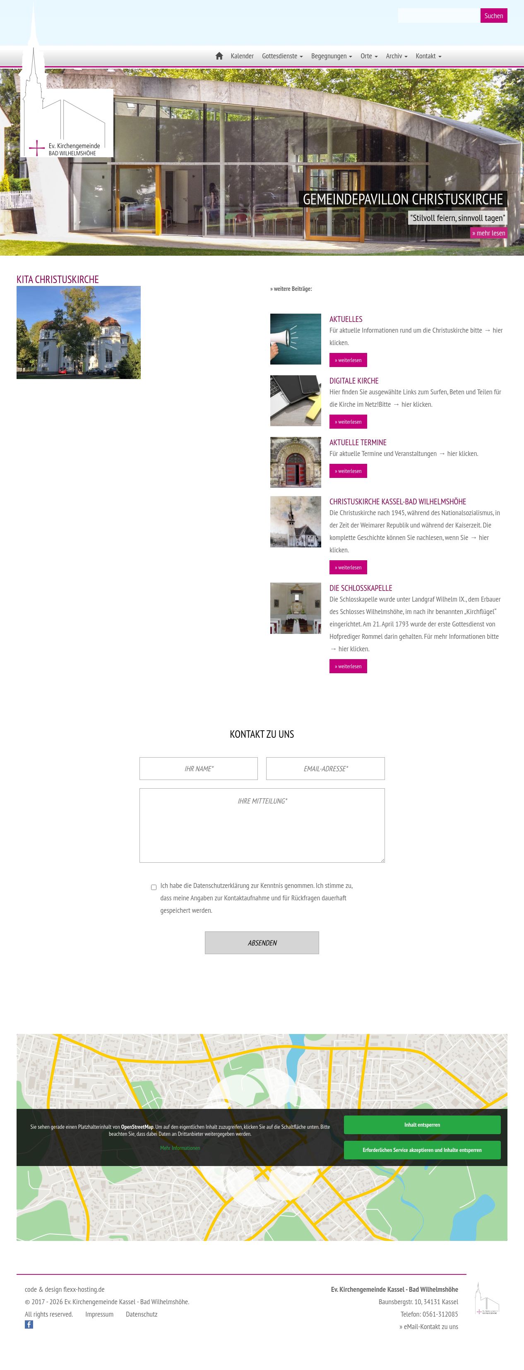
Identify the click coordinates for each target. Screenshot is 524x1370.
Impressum (99, 1314)
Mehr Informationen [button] (180, 1148)
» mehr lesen (488, 233)
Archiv (397, 55)
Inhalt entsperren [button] (422, 1124)
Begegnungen (331, 55)
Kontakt (429, 55)
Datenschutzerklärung (221, 885)
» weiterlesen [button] (348, 360)
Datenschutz (141, 1314)
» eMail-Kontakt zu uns (428, 1326)
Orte (369, 55)
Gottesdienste (282, 55)
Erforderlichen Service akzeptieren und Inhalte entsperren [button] (422, 1150)
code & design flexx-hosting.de (65, 1289)
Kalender (242, 55)
